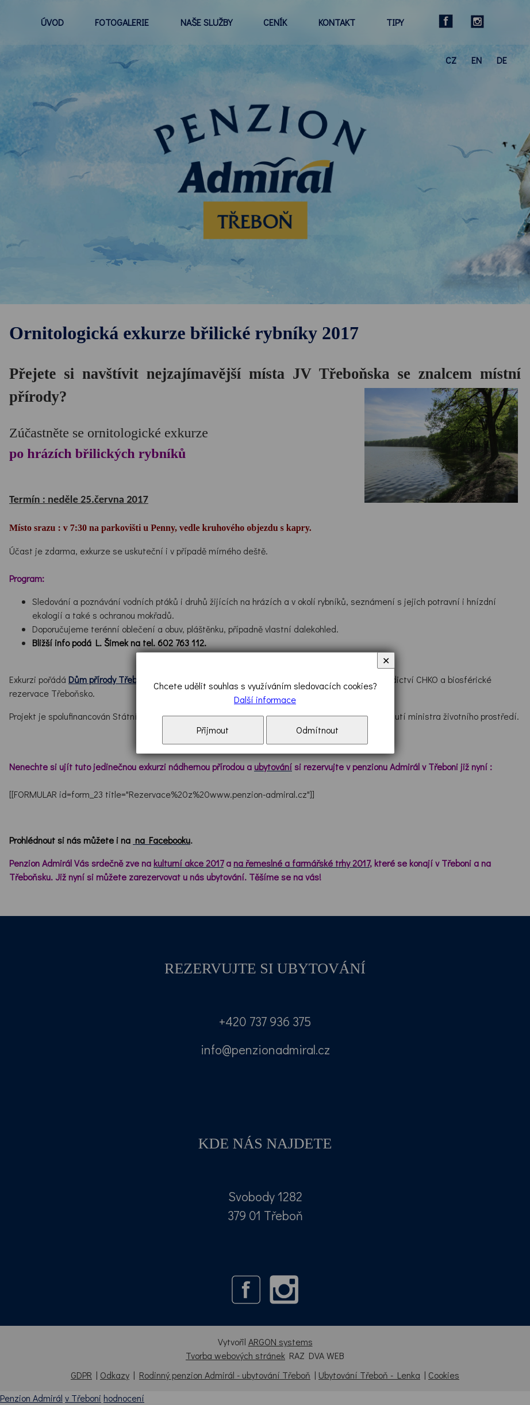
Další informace (265, 699)
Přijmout (213, 730)
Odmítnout (317, 730)
